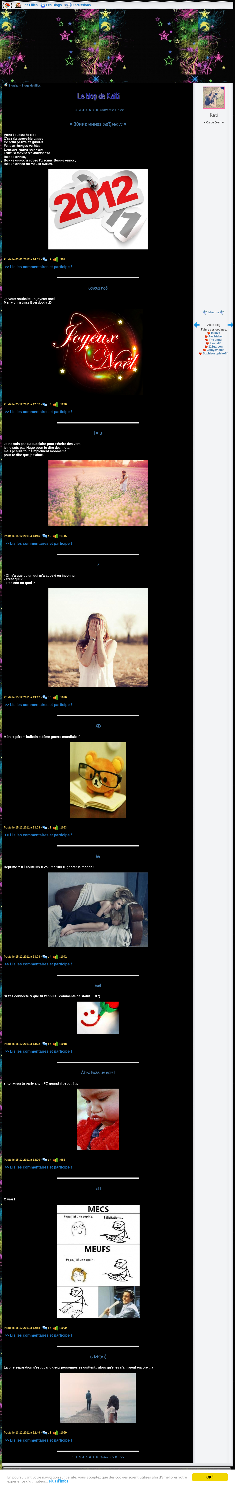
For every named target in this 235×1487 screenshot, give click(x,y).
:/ (98, 564)
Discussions (81, 5)
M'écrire (214, 312)
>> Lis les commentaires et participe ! (38, 267)
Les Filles (30, 5)
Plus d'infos (58, 1481)
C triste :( (98, 1356)
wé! (98, 985)
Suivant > (107, 110)
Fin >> (119, 110)
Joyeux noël (98, 288)
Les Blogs (54, 5)
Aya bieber (215, 336)
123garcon (216, 346)
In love (215, 333)
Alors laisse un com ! (98, 1072)
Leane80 (215, 343)
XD (98, 725)
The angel (215, 339)
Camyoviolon (215, 350)
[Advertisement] (118, 49)
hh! (98, 856)
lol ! (98, 1188)
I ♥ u (98, 433)
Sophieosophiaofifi (215, 353)
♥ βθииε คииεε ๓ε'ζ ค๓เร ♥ (98, 124)
